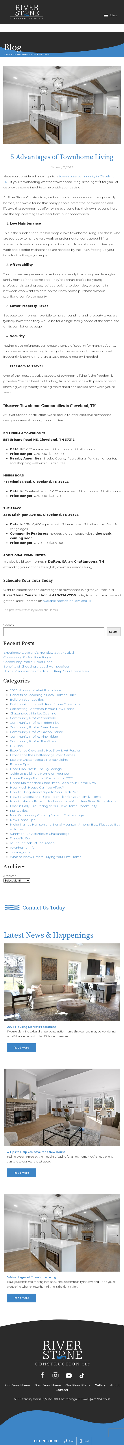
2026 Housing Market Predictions (35, 676)
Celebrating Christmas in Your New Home (42, 694)
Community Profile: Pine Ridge (27, 643)
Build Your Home (47, 1371)
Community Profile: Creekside (33, 703)
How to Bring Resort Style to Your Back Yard (44, 777)
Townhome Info (22, 833)
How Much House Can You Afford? (37, 773)
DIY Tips (16, 731)
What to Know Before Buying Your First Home (45, 842)
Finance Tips (19, 750)
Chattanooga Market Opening (33, 699)
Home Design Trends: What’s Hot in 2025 (41, 764)
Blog (13, 40)
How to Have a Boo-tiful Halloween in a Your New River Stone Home (63, 787)
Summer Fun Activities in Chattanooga (39, 819)
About (115, 1371)
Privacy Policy (104, 1426)
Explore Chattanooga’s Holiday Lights (39, 745)
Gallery (100, 1371)
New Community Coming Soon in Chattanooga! (47, 801)
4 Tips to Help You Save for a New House (36, 1137)
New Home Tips (22, 805)
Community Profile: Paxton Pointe (36, 717)
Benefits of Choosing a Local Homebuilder (36, 652)
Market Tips (19, 796)
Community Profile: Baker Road (27, 647)
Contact (62, 1375)
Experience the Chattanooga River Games (42, 740)
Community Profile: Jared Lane (34, 713)
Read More (21, 1033)
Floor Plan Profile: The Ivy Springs (35, 754)
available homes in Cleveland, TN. (68, 586)
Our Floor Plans (77, 1371)
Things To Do (20, 824)
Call (69, 1441)
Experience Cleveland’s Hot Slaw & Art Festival (38, 638)
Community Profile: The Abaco (33, 727)
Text (84, 1441)
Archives (9, 861)
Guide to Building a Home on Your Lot (39, 759)
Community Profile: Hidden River (35, 708)
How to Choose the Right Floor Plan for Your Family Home (55, 782)
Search (8, 610)
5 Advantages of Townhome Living (31, 1262)
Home (6, 40)
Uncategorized (21, 838)
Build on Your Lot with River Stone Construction (46, 690)
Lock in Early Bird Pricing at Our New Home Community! (53, 791)
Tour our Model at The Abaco (32, 828)
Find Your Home (17, 1371)
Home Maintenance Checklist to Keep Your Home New (46, 656)
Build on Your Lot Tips (27, 685)
